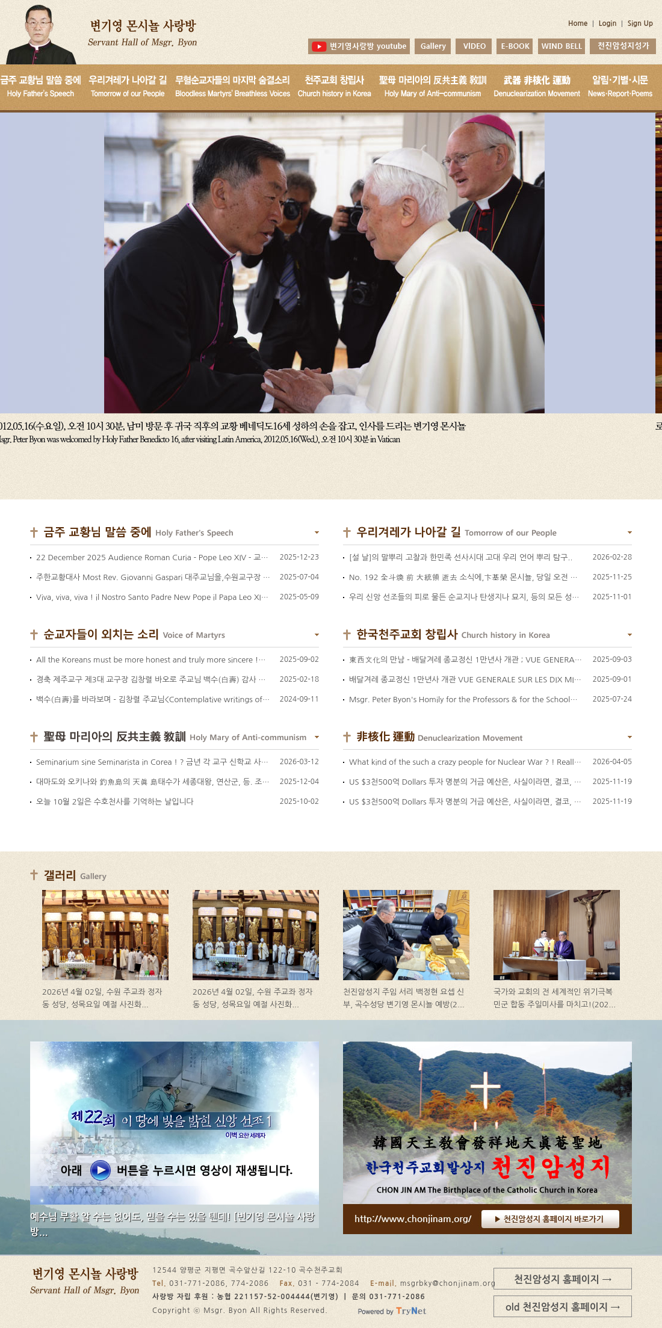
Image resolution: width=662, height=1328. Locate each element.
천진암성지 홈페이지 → (562, 1279)
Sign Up (640, 23)
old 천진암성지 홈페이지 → (563, 1307)
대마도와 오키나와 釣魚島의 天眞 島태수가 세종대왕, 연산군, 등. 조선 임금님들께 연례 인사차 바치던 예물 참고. (223, 782)
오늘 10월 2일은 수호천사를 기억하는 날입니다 (115, 802)
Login (608, 23)
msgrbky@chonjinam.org (448, 1283)
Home (578, 23)
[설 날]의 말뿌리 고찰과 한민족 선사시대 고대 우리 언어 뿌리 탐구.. (460, 557)
